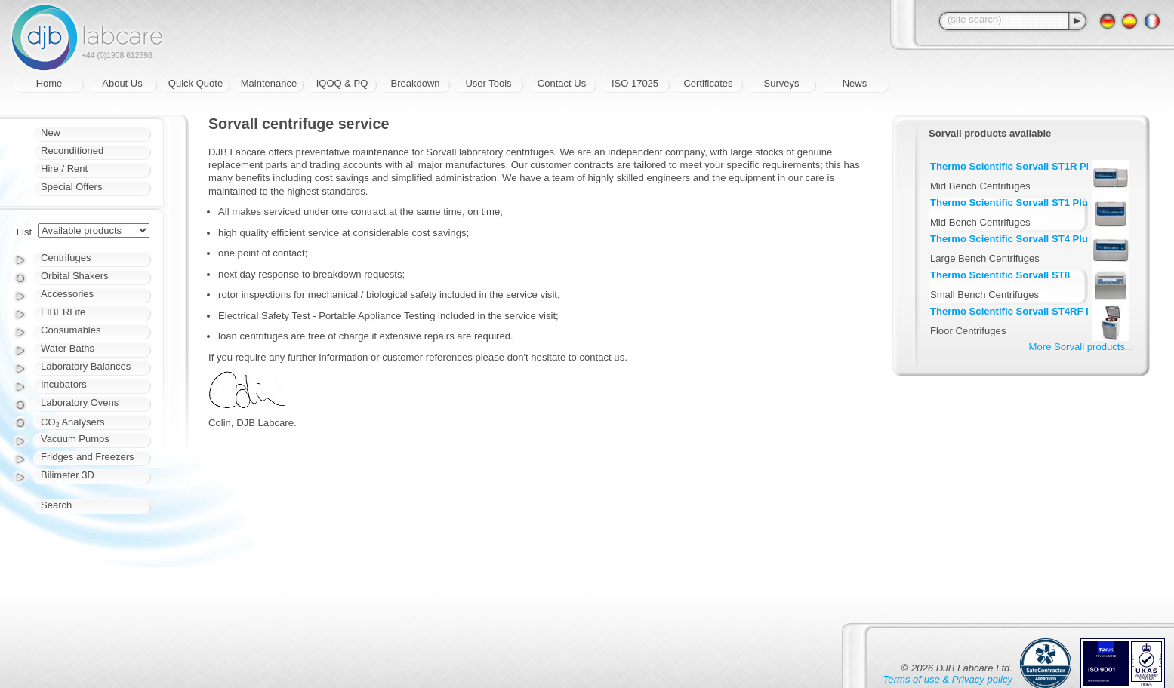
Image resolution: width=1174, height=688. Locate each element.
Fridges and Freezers (87, 456)
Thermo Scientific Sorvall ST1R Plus (1015, 166)
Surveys (782, 83)
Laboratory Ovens (80, 402)
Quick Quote (195, 83)
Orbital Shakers (75, 275)
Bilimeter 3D (67, 475)
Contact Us (562, 83)
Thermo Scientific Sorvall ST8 (1000, 275)
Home (49, 83)
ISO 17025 (635, 83)
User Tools (488, 83)
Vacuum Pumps (75, 438)
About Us (122, 83)
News (855, 83)
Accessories (67, 293)
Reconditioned (72, 150)
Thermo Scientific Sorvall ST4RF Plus (1018, 311)
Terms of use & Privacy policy (947, 679)
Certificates (707, 83)
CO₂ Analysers (72, 422)
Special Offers (71, 186)
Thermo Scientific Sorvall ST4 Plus (1011, 238)
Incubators (64, 384)
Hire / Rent (64, 168)
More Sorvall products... (1081, 346)
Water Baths (67, 348)
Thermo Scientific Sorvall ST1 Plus (1011, 202)
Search (56, 505)
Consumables (71, 330)
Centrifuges (66, 257)
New (50, 132)
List (24, 232)
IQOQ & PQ (342, 83)
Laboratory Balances (86, 366)
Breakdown (414, 83)
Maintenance (269, 83)
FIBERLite (63, 312)
